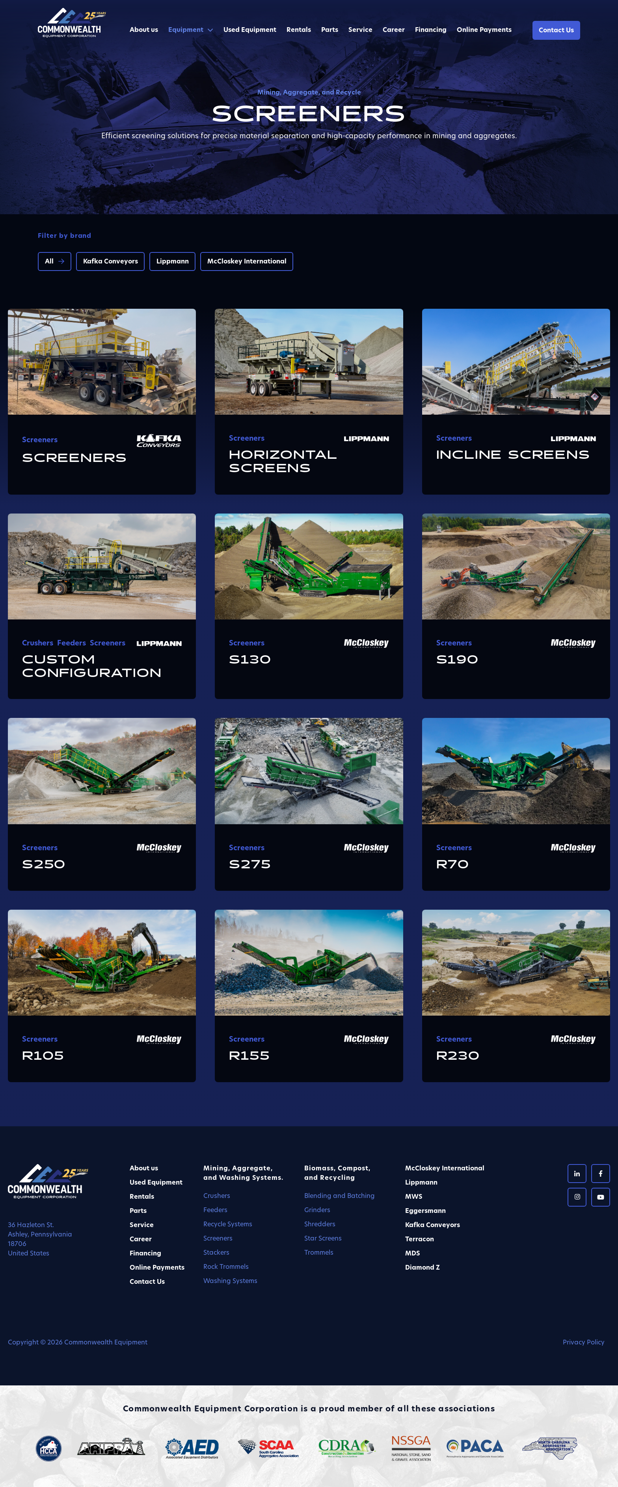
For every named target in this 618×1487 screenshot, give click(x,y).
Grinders (317, 1210)
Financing (431, 30)
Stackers (216, 1253)
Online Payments (484, 30)
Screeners (218, 1239)
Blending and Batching (339, 1196)
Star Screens (323, 1239)
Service (360, 30)
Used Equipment (249, 30)
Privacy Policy (584, 1343)
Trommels (318, 1253)
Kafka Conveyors (110, 262)
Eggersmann (425, 1211)
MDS (412, 1254)
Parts (329, 30)
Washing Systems (230, 1281)
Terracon (419, 1240)
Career (394, 30)
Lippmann (172, 262)
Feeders (215, 1210)
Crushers (216, 1196)
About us (144, 30)
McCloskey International (247, 262)
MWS (414, 1197)
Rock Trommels (226, 1267)
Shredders (319, 1225)
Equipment (185, 30)
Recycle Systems (227, 1225)
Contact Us (556, 31)
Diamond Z (422, 1268)
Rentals (299, 30)
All (49, 262)
